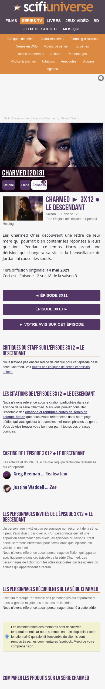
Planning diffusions (84, 39)
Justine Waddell (28, 487)
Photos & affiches (23, 61)
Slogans (88, 61)
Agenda (52, 69)
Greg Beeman (26, 473)
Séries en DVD (27, 46)
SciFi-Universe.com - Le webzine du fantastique (52, 8)
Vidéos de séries (56, 46)
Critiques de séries (21, 39)
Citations (48, 61)
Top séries (81, 46)
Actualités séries (52, 39)
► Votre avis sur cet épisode (51, 324)
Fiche (25, 184)
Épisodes (39, 183)
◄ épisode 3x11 (51, 295)
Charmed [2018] (23, 173)
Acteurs (55, 54)
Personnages (77, 54)
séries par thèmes (31, 54)
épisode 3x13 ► (51, 309)
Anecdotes (68, 61)
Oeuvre (9, 184)
